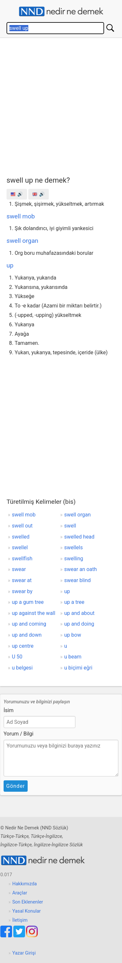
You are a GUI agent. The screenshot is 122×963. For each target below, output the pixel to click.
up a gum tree (28, 602)
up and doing (79, 624)
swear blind (77, 580)
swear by (22, 591)
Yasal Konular (26, 911)
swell (70, 526)
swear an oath (80, 569)
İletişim (20, 920)
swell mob (21, 216)
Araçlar (19, 893)
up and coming (29, 624)
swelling (73, 558)
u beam (72, 657)
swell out (22, 526)
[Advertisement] (61, 105)
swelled (21, 537)
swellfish (22, 558)
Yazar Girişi (24, 953)
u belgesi (22, 668)
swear (19, 569)
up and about (79, 613)
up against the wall (33, 613)
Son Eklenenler (27, 902)
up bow (72, 635)
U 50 (17, 657)
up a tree (74, 602)
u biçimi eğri (78, 668)
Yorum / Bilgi (19, 734)
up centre (23, 646)
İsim (9, 710)
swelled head (79, 537)
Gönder (15, 786)
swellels (73, 547)
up (10, 265)
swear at (22, 580)
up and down (27, 635)
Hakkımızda (24, 884)
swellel (20, 547)
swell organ (22, 240)
